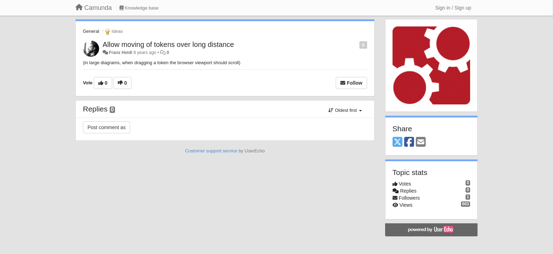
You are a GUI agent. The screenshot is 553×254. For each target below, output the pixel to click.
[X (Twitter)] (397, 142)
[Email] (421, 142)
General (91, 31)
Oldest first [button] (344, 110)
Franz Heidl (120, 52)
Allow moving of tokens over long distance (168, 44)
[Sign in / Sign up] (453, 8)
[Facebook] (409, 142)
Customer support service (211, 150)
